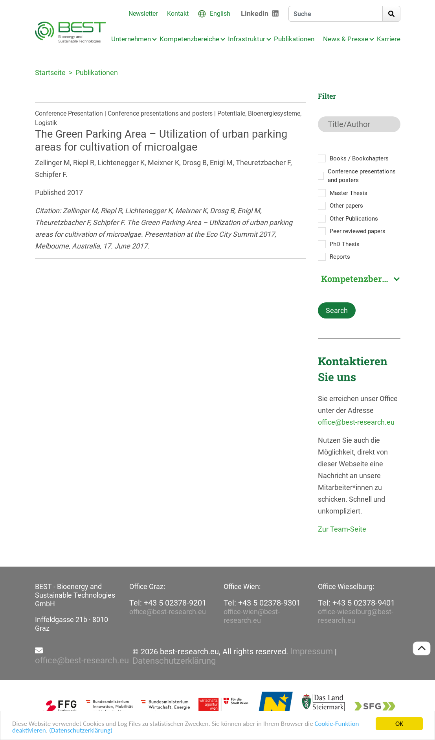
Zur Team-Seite (342, 529)
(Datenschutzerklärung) (80, 731)
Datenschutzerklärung (174, 661)
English (220, 13)
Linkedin (254, 13)
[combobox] (359, 278)
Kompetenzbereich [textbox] (360, 278)
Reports (340, 256)
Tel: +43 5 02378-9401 (356, 602)
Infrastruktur (246, 39)
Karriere (388, 39)
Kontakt (178, 13)
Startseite (50, 72)
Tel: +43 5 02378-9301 (262, 602)
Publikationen (294, 39)
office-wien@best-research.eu (252, 615)
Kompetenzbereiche (189, 39)
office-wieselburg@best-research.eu (355, 615)
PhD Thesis (345, 244)
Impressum (311, 651)
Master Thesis (348, 193)
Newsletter (143, 13)
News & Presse (345, 39)
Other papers (346, 205)
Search (337, 310)
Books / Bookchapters (359, 158)
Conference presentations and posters (362, 176)
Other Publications (354, 218)
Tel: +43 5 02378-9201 (167, 602)
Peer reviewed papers (357, 231)
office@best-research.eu (356, 422)
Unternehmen (131, 39)
